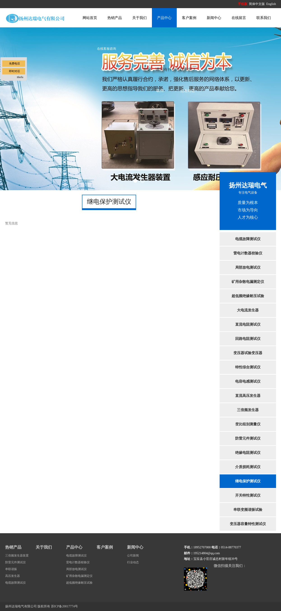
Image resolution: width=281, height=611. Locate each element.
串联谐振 (11, 569)
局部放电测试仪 (247, 267)
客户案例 (189, 18)
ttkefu (20, 77)
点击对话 (187, 91)
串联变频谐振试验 (247, 510)
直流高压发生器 (247, 396)
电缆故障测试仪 (247, 239)
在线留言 (239, 18)
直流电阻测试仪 (247, 324)
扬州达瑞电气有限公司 (21, 606)
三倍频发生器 (248, 410)
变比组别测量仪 (247, 424)
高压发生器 (12, 576)
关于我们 (139, 18)
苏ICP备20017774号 (64, 606)
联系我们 (263, 18)
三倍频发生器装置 (17, 555)
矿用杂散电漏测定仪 (248, 282)
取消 (159, 90)
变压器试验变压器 (247, 353)
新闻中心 (214, 18)
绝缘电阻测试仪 (247, 453)
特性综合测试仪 (247, 367)
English (271, 4)
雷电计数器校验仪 (247, 253)
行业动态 (133, 562)
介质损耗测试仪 (247, 467)
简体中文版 (257, 4)
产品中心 (164, 18)
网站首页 (90, 18)
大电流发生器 (248, 310)
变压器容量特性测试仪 (248, 524)
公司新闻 (133, 555)
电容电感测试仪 (247, 381)
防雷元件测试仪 (247, 438)
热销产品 (114, 18)
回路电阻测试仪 (247, 339)
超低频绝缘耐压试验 (248, 296)
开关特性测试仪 (247, 495)
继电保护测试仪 (247, 481)
